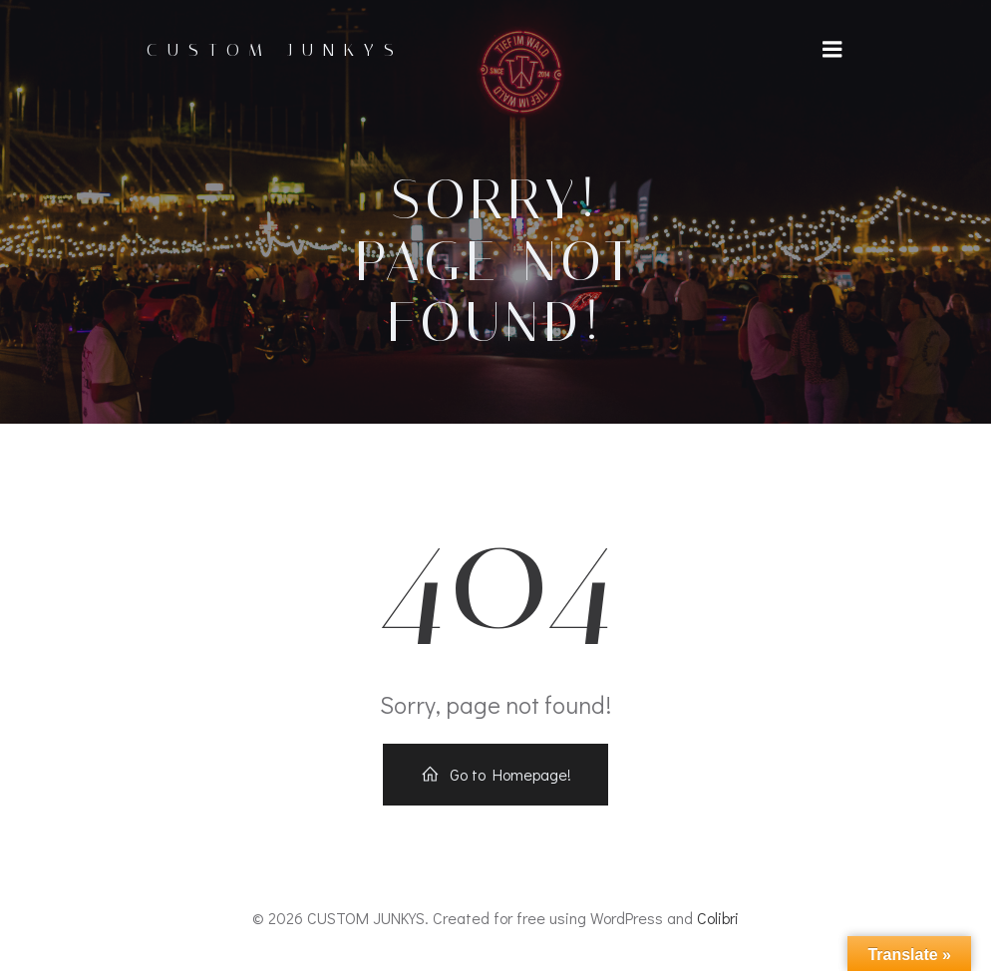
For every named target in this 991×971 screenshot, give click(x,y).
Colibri (718, 917)
